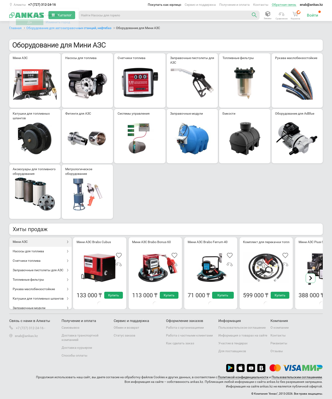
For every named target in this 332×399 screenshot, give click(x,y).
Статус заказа (124, 335)
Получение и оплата (234, 4)
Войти (314, 14)
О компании (279, 327)
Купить (113, 295)
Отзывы (276, 351)
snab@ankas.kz (311, 4)
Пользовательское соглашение (242, 327)
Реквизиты (278, 343)
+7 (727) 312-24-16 (42, 4)
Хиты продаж (30, 229)
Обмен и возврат (126, 327)
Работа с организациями (185, 327)
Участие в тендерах (233, 343)
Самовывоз (70, 327)
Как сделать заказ (180, 343)
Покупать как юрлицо (164, 4)
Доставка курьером (77, 347)
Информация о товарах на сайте (242, 335)
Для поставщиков (232, 351)
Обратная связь (284, 4)
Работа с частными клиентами (189, 335)
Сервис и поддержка (200, 4)
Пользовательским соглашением (297, 377)
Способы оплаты (74, 355)
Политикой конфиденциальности (243, 377)
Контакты (260, 4)
